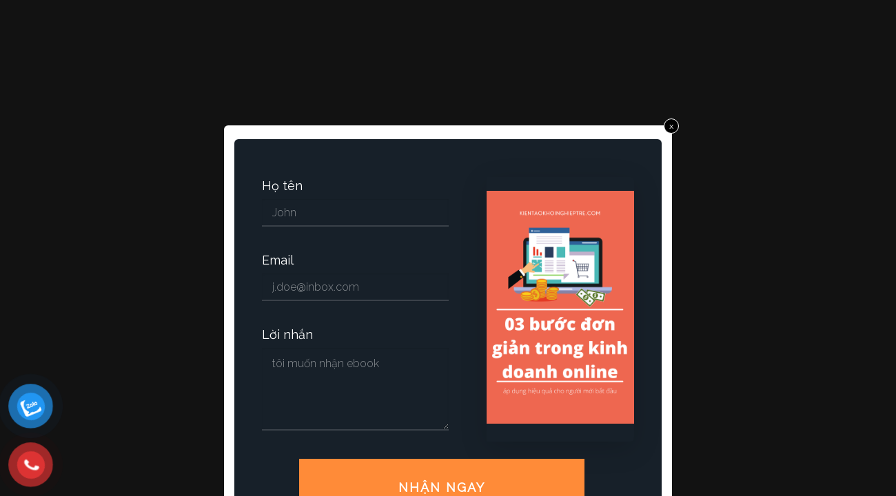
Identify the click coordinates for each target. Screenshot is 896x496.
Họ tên (282, 186)
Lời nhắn (287, 335)
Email (278, 260)
